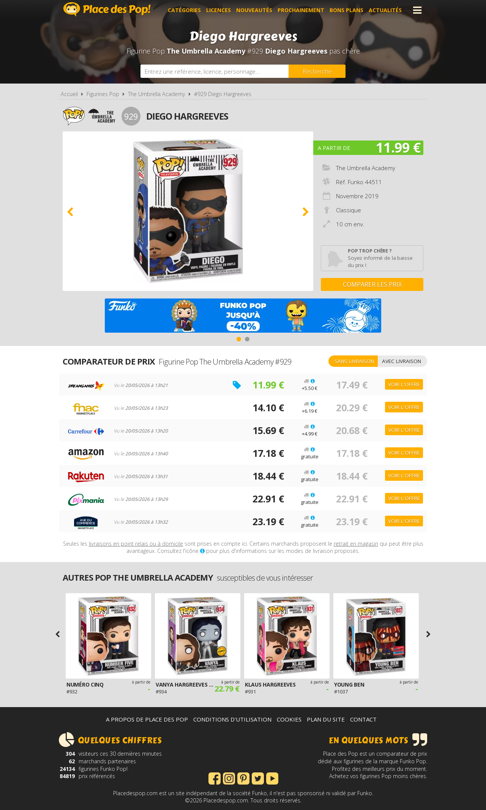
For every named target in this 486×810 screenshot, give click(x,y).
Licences (218, 10)
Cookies (289, 719)
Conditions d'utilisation (232, 719)
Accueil (69, 94)
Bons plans (346, 10)
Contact (363, 719)
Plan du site (326, 719)
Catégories (184, 10)
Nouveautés (254, 10)
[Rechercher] (317, 71)
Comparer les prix (372, 284)
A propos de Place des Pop (147, 719)
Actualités (385, 10)
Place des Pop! (107, 9)
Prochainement (301, 10)
